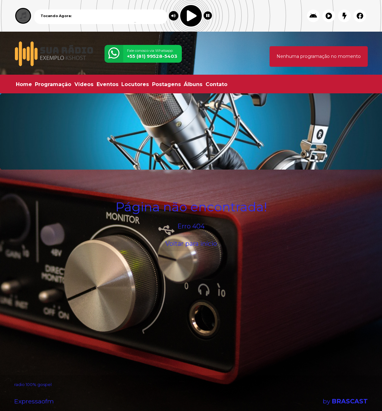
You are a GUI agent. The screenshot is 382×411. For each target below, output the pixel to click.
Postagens (166, 84)
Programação (53, 84)
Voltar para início (191, 243)
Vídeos (83, 84)
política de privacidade (259, 395)
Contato (216, 84)
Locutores (135, 84)
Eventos (107, 84)
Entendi (357, 390)
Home (24, 84)
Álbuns (193, 84)
